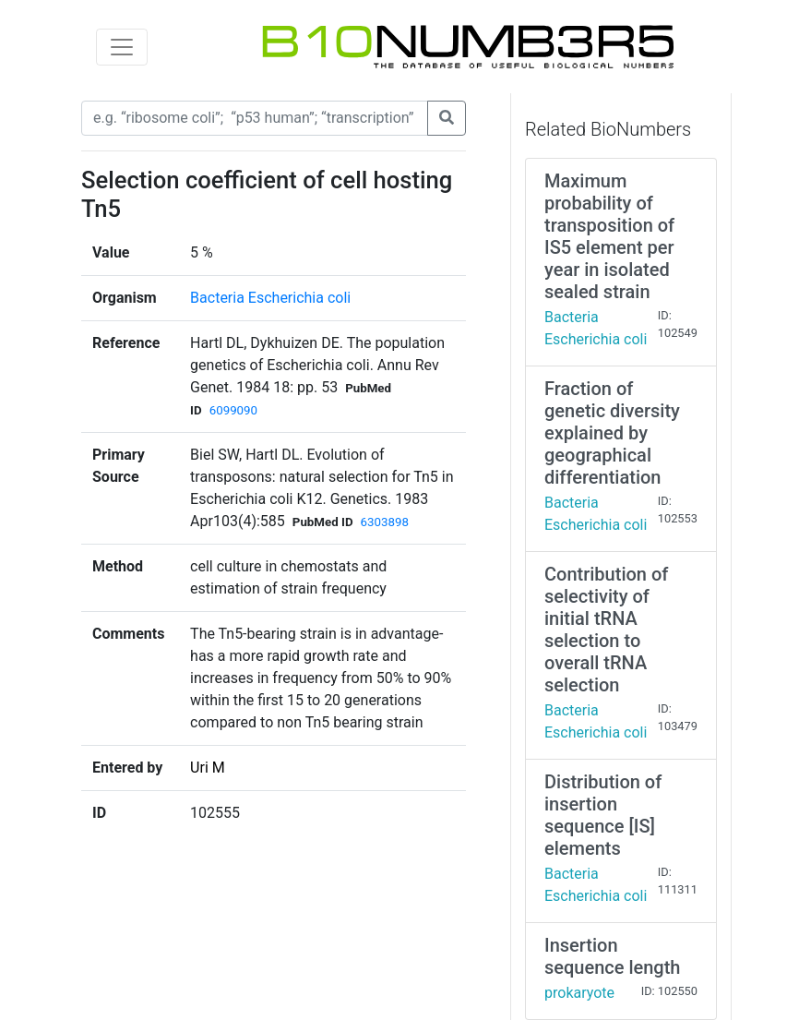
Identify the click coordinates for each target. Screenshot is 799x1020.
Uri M (207, 767)
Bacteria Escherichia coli (270, 297)
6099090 (233, 410)
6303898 (385, 522)
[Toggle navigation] (122, 47)
